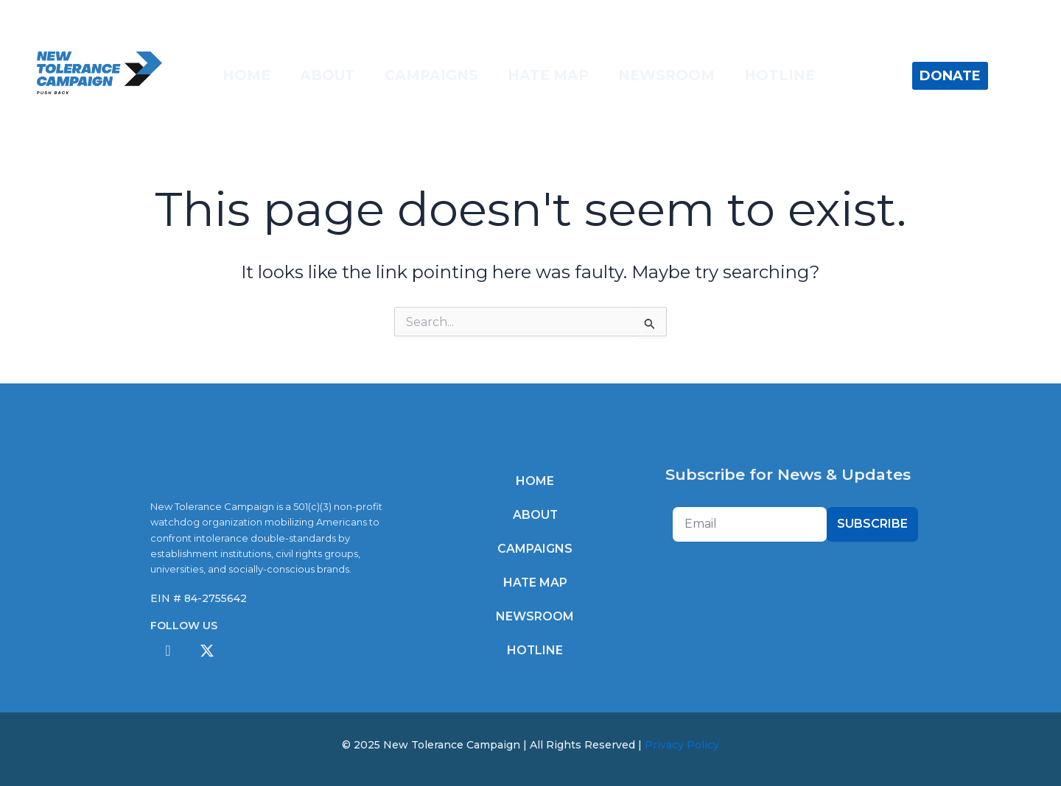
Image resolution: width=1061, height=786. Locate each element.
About (327, 75)
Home (246, 75)
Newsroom (666, 75)
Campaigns (431, 75)
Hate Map (548, 75)
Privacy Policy (682, 744)
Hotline (779, 75)
